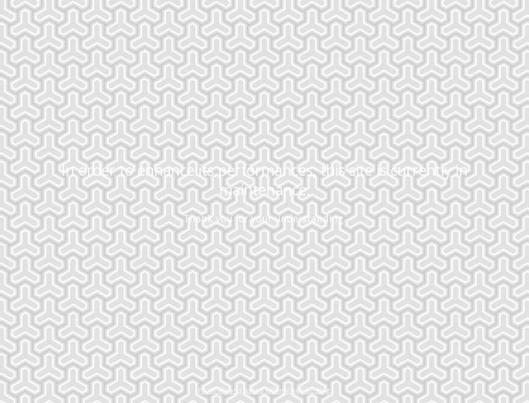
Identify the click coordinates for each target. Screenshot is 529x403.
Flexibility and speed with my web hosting (264, 390)
